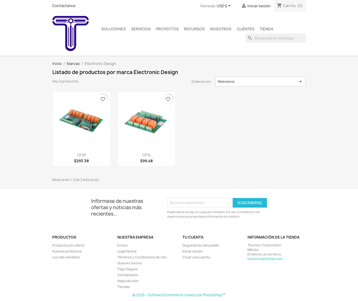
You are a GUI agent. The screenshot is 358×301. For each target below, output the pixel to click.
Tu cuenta (192, 237)
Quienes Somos (129, 263)
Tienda (266, 28)
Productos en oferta (68, 245)
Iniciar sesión (192, 251)
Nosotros (221, 28)
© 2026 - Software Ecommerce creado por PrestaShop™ (179, 295)
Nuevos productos (67, 251)
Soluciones (113, 28)
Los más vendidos (66, 257)
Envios (122, 245)
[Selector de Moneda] (224, 6)
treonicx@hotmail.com (265, 259)
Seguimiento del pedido (200, 245)
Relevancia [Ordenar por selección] (260, 81)
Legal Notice (127, 251)
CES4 (146, 155)
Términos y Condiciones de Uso (142, 257)
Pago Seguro (127, 269)
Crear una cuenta (196, 257)
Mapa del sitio (128, 281)
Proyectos (167, 28)
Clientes (246, 28)
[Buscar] (275, 38)
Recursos (194, 28)
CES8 (81, 155)
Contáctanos (64, 5)
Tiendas (123, 287)
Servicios (141, 28)
